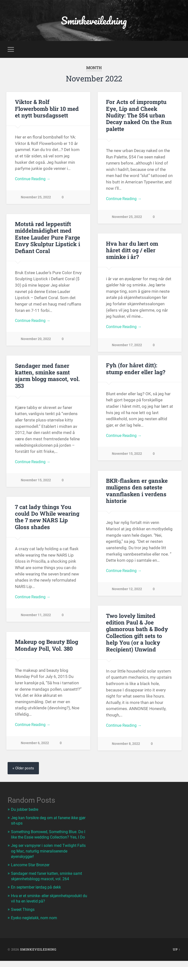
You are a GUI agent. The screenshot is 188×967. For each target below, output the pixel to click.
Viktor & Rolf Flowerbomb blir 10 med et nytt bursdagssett (47, 109)
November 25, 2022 (36, 199)
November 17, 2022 (127, 340)
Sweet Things (23, 915)
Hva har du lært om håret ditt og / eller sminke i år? (139, 248)
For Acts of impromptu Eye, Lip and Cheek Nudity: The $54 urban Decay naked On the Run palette (138, 116)
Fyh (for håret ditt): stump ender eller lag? (135, 369)
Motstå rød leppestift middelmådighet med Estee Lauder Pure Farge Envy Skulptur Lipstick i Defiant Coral (47, 238)
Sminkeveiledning (94, 21)
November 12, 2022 (127, 590)
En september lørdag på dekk (38, 893)
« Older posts (23, 769)
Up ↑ (176, 955)
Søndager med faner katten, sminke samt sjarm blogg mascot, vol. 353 (47, 376)
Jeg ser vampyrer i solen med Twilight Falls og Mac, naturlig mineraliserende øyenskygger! (46, 857)
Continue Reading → (33, 180)
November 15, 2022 (127, 455)
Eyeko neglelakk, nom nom (35, 924)
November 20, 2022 (36, 340)
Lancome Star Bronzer (31, 871)
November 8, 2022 (126, 745)
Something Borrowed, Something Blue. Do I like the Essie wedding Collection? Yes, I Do (49, 838)
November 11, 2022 (36, 617)
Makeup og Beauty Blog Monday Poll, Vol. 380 (46, 646)
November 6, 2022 (35, 745)
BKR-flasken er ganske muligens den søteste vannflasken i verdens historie (136, 491)
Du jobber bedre (26, 810)
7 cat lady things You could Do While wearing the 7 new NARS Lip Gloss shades (46, 517)
